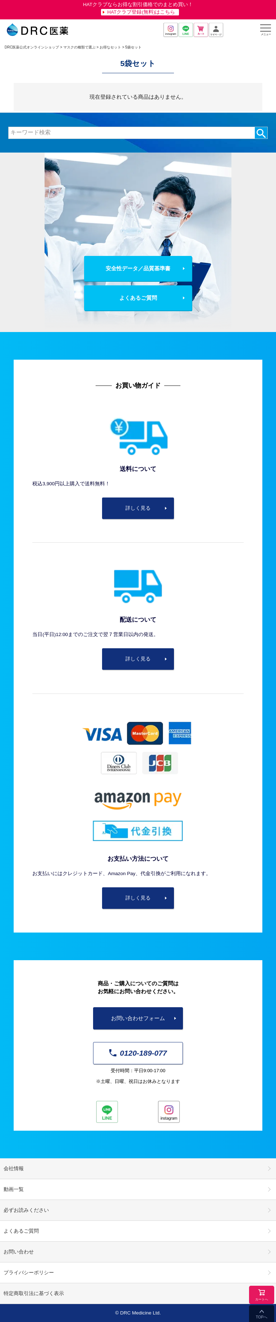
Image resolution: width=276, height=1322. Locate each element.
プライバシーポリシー (29, 1272)
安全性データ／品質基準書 (138, 268)
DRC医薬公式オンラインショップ (32, 47)
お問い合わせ (19, 1252)
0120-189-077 (138, 1053)
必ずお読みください (26, 1210)
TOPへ (261, 1317)
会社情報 (14, 1168)
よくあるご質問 (138, 298)
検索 (261, 133)
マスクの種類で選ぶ (79, 47)
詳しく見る (138, 508)
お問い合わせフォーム (138, 1018)
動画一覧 (14, 1189)
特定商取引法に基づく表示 (34, 1293)
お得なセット (110, 47)
